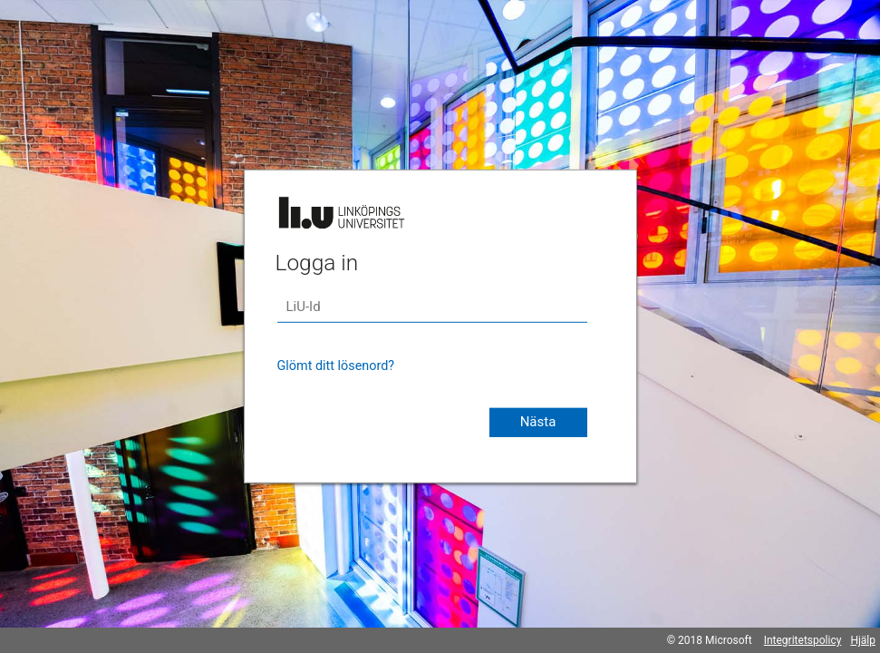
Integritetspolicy (803, 640)
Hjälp (862, 640)
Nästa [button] (538, 422)
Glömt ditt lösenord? (336, 366)
